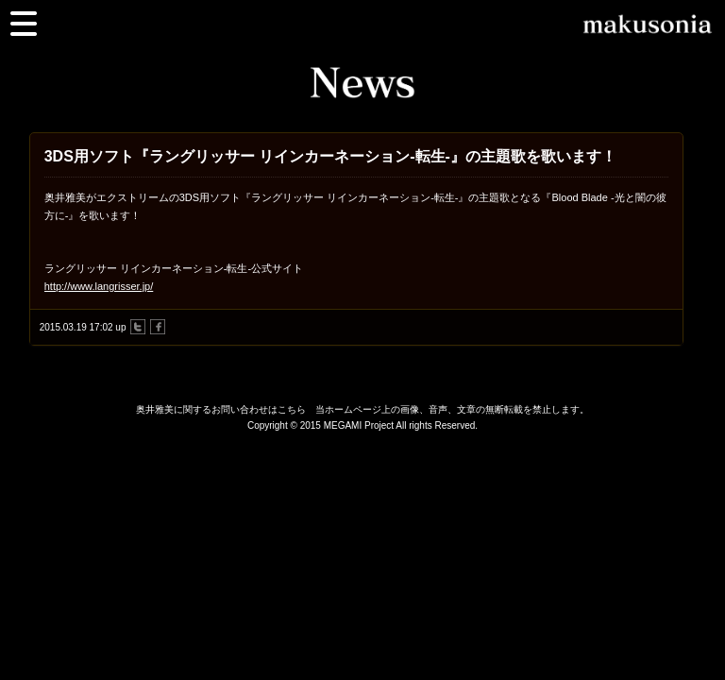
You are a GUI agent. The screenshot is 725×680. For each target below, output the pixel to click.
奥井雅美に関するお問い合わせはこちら (221, 409)
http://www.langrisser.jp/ (99, 286)
